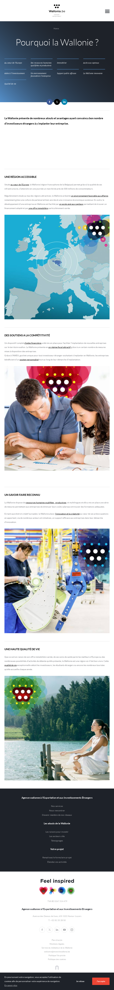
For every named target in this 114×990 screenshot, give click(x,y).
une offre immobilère (38, 208)
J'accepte (101, 981)
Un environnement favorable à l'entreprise (41, 74)
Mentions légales (57, 944)
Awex (57, 10)
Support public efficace (66, 73)
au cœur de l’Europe (20, 184)
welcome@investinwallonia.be (57, 952)
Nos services (57, 806)
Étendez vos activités (57, 862)
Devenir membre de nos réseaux (57, 815)
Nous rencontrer (57, 810)
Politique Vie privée (57, 955)
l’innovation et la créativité (67, 514)
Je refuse (80, 981)
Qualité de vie (10, 84)
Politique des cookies (57, 959)
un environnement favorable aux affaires (89, 196)
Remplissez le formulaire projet (57, 857)
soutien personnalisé (29, 359)
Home (56, 28)
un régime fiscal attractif (59, 347)
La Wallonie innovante (92, 73)
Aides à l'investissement (14, 73)
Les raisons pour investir (57, 832)
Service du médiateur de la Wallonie (57, 948)
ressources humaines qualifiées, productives (46, 502)
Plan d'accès (57, 940)
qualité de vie (10, 665)
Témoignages (57, 840)
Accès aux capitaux (91, 63)
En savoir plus (10, 985)
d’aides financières (32, 343)
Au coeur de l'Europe (13, 63)
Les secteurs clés (57, 836)
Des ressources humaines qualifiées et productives (41, 64)
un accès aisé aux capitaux (71, 204)
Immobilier (62, 63)
